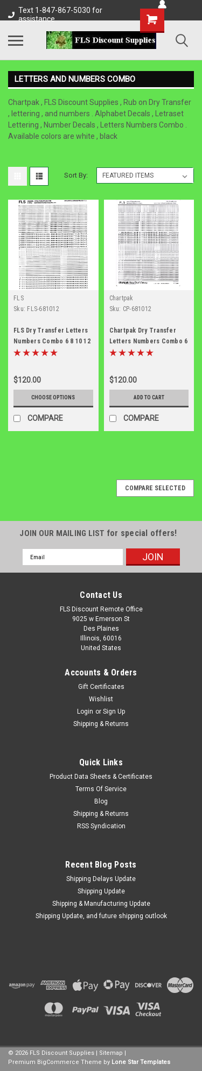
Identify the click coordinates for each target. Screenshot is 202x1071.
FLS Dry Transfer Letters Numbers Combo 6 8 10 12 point (51, 341)
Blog (101, 801)
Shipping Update (101, 891)
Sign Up (114, 711)
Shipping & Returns (101, 724)
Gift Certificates (101, 686)
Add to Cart (149, 397)
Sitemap (111, 1052)
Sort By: (76, 175)
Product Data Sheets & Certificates (101, 776)
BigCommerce (58, 1062)
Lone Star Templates (141, 1062)
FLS (18, 298)
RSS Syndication (101, 826)
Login (85, 711)
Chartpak (121, 298)
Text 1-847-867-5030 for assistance (55, 14)
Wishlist (101, 699)
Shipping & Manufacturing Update (101, 903)
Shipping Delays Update (101, 879)
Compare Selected (155, 488)
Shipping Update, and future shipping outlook (101, 916)
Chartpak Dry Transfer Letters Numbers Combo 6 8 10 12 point (148, 341)
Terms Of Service (101, 789)
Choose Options (53, 397)
